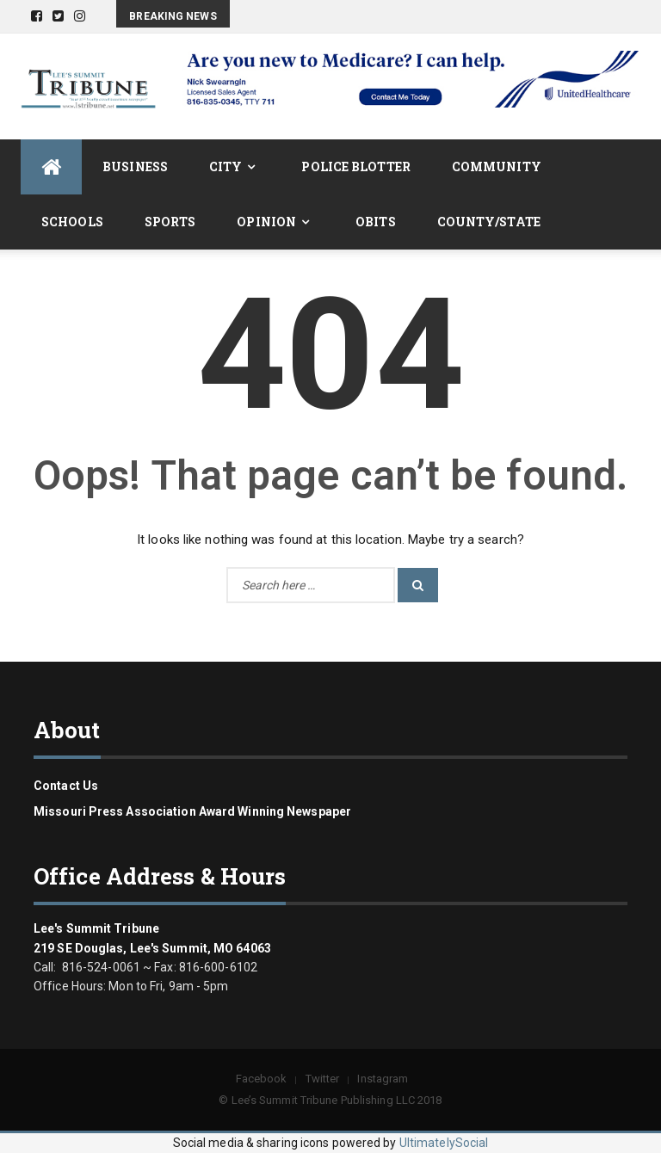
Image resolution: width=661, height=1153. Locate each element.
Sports (170, 221)
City (225, 166)
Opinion (266, 221)
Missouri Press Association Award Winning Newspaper (192, 811)
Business (135, 166)
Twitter (323, 1078)
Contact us (66, 785)
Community (496, 166)
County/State (489, 221)
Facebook (261, 1078)
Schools (72, 221)
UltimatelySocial (444, 1143)
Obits (375, 221)
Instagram (382, 1078)
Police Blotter (355, 166)
